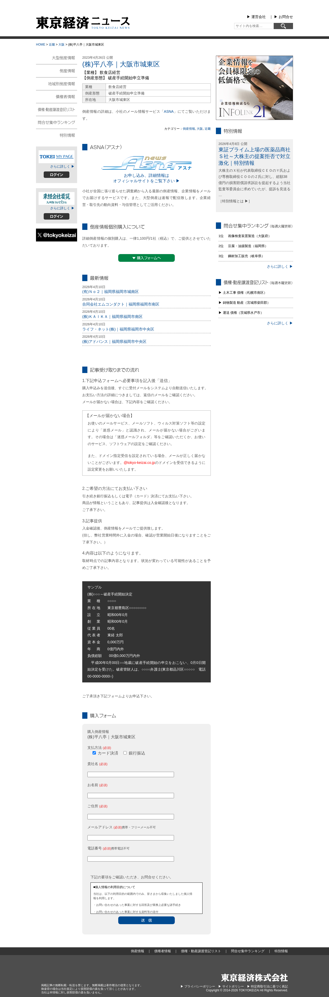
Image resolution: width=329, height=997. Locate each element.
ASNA (169, 111)
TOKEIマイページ (57, 156)
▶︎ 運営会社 (256, 17)
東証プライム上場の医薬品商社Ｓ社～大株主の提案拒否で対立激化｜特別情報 (254, 156)
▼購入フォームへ (146, 258)
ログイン (56, 174)
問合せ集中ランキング (56, 122)
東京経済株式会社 (254, 977)
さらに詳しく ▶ (62, 166)
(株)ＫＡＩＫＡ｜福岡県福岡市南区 (112, 316)
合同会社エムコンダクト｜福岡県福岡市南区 (120, 304)
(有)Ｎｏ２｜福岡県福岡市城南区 (110, 291)
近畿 (52, 44)
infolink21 (254, 88)
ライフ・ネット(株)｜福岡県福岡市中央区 (118, 329)
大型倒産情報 (56, 60)
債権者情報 (56, 96)
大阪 (61, 44)
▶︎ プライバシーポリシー (197, 986)
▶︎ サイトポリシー (231, 986)
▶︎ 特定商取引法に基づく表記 (267, 986)
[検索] (283, 26)
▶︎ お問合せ (283, 17)
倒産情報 (189, 129)
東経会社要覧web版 (57, 198)
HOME (40, 44)
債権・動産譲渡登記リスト (56, 109)
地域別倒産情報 (56, 83)
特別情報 (56, 134)
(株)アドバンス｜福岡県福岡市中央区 (114, 341)
